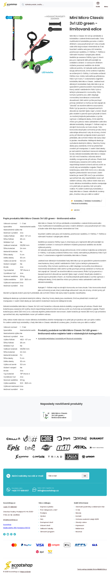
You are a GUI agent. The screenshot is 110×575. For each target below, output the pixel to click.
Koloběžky (78, 201)
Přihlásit (85, 475)
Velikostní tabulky (46, 528)
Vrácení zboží (45, 525)
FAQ (41, 519)
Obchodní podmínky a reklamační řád (90, 507)
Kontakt (78, 516)
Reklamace (80, 528)
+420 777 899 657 (20, 490)
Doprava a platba (46, 507)
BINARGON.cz (102, 569)
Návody (78, 513)
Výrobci (43, 516)
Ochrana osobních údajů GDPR (87, 519)
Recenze (79, 532)
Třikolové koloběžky (79, 203)
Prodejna (43, 513)
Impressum (80, 525)
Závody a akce (81, 522)
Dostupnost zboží (46, 522)
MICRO (77, 210)
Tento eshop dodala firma (87, 569)
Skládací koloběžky (93, 201)
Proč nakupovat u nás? (48, 510)
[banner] (10, 5)
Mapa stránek (25, 572)
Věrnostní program (47, 532)
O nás (78, 510)
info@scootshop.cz (48, 490)
